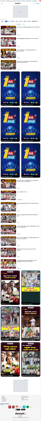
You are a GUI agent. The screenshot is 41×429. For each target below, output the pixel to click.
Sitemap (27, 420)
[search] (34, 3)
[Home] (0, 19)
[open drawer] (2, 3)
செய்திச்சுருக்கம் (19, 199)
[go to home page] (18, 4)
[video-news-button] (2, 34)
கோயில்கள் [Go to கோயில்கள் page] (28, 1)
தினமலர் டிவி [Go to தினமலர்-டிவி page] (9, 1)
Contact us (19, 420)
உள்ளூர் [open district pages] (37, 3)
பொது (18, 34)
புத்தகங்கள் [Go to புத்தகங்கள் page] (34, 1)
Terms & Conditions (23, 420)
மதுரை (18, 46)
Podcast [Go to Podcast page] (15, 1)
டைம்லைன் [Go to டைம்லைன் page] (3, 1)
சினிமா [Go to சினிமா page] (23, 1)
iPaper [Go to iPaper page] (19, 1)
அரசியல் (18, 233)
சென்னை (18, 268)
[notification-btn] (40, 1)
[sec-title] (20, 403)
